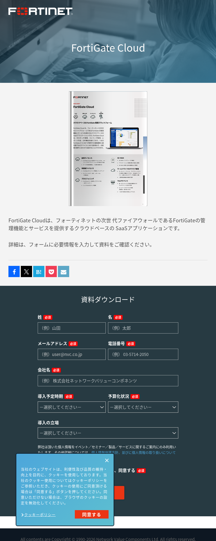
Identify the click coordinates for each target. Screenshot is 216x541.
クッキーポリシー (40, 514)
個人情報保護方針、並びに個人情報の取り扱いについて (133, 452)
